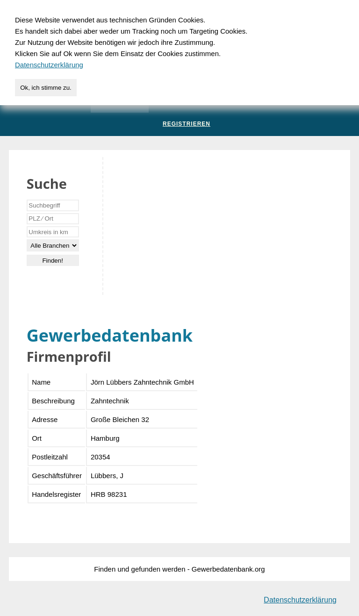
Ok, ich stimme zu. (46, 87)
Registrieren (186, 124)
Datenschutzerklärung (300, 600)
